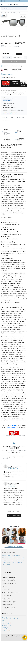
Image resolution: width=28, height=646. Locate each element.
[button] (25, 23)
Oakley (8, 555)
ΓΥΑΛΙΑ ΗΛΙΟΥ (6, 12)
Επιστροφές (6, 630)
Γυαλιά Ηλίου (6, 595)
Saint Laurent (11, 560)
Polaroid (4, 557)
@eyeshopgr (15, 526)
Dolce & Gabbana (6, 562)
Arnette (9, 557)
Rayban (4, 555)
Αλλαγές (5, 628)
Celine (17, 560)
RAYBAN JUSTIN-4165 (16, 12)
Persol (13, 555)
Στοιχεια (5, 117)
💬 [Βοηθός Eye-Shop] (24, 637)
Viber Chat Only (8, 580)
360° (4, 15)
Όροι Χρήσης (6, 623)
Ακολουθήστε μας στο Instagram (14, 546)
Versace (22, 560)
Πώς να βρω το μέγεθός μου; (10, 112)
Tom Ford (4, 560)
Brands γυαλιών (11, 427)
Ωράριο (4, 586)
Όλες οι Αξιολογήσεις (14, 511)
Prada (18, 557)
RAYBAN (11, 12)
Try (12, 117)
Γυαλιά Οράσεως (6, 564)
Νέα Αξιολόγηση (14, 515)
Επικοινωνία (6, 589)
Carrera (18, 555)
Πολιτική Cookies (8, 605)
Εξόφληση (6, 121)
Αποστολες (20, 117)
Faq (3, 620)
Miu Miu (23, 557)
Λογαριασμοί (6, 625)
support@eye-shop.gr (9, 583)
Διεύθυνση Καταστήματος (11, 592)
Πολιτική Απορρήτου (9, 602)
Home (2, 12)
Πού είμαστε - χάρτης (10, 618)
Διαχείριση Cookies (8, 608)
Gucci (13, 557)
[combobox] (18, 57)
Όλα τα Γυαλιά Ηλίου (17, 562)
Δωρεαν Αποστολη (7, 74)
